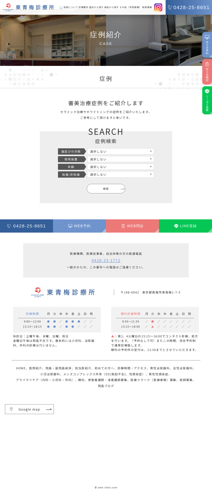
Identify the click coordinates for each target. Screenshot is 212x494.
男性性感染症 (158, 374)
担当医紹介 (83, 368)
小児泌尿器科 (50, 374)
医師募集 (186, 380)
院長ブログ (106, 386)
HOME (21, 368)
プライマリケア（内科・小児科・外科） (45, 380)
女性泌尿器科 (183, 368)
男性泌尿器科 (160, 368)
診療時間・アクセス (132, 368)
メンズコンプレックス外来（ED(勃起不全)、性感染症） (104, 374)
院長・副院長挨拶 (59, 368)
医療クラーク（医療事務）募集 (153, 380)
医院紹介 (35, 368)
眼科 (81, 380)
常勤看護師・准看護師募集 (107, 380)
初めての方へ (104, 368)
